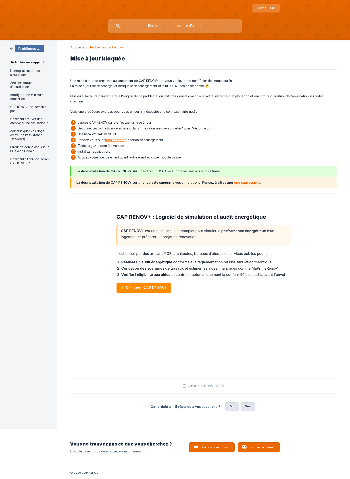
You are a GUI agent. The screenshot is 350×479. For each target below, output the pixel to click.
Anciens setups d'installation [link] (21, 85)
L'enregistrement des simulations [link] (25, 73)
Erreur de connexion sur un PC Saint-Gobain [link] (29, 149)
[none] (266, 8)
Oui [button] (231, 406)
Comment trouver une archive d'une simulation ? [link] (29, 121)
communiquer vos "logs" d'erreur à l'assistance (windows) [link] (28, 135)
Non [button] (248, 406)
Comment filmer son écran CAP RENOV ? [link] (29, 161)
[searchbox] (175, 26)
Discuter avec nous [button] (215, 447)
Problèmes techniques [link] (107, 47)
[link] (27, 48)
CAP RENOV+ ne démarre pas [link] (28, 109)
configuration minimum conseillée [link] (26, 97)
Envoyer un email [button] (262, 447)
